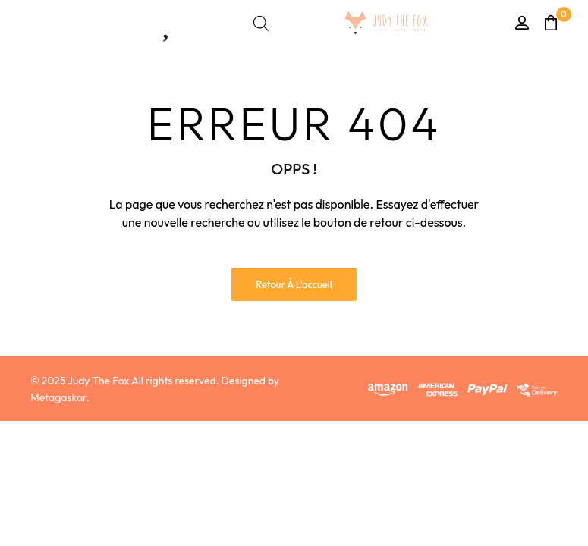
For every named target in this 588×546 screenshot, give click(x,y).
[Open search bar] (261, 23)
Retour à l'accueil (294, 284)
